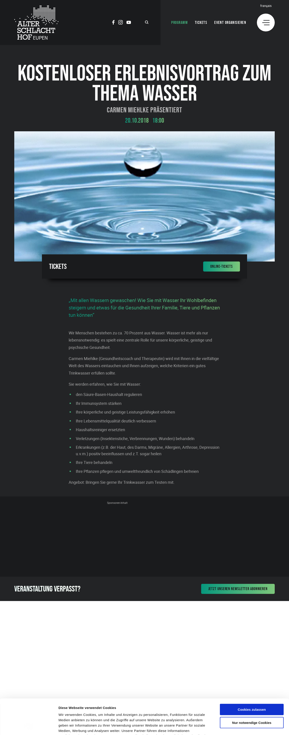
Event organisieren (230, 22)
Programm (179, 22)
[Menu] (266, 22)
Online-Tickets (221, 266)
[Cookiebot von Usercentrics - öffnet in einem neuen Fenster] (28, 726)
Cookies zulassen (252, 676)
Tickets (201, 22)
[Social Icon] (113, 23)
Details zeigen (237, 726)
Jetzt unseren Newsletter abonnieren (238, 589)
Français (266, 6)
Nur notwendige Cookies (251, 689)
